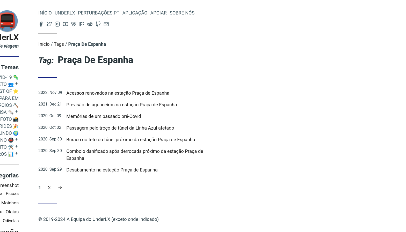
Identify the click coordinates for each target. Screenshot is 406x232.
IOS (42, 185)
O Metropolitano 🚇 (42, 140)
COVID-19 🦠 (59, 77)
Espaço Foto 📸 (53, 119)
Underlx (118, 13)
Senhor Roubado (41, 211)
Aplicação (188, 13)
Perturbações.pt (152, 13)
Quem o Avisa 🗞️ (48, 112)
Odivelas (64, 220)
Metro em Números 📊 (40, 154)
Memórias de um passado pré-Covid (157, 116)
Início (99, 13)
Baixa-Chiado (38, 221)
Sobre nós (235, 13)
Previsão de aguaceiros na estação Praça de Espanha (175, 104)
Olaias (65, 211)
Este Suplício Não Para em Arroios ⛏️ (40, 101)
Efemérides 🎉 (55, 126)
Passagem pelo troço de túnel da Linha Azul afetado (174, 128)
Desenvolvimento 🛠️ (42, 147)
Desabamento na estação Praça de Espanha (166, 170)
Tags (113, 44)
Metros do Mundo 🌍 (47, 133)
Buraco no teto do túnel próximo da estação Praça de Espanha (184, 139)
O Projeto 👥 (51, 84)
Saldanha (22, 202)
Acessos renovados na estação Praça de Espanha (171, 93)
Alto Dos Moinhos (54, 202)
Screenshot (60, 185)
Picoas (66, 193)
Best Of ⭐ (60, 91)
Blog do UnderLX (41, 37)
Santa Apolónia (41, 193)
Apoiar (212, 13)
